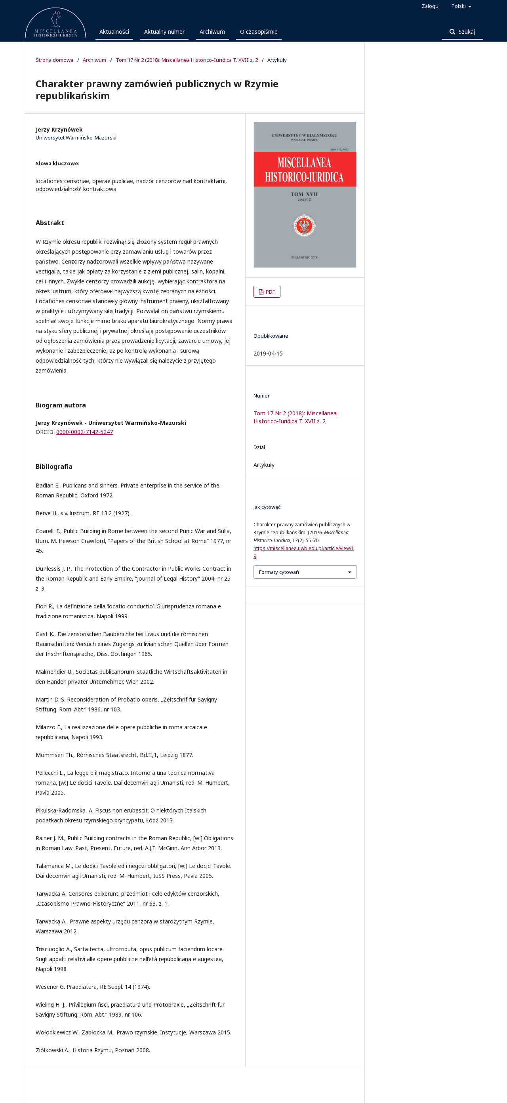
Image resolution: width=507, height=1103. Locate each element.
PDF (270, 291)
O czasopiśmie (259, 31)
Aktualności (114, 31)
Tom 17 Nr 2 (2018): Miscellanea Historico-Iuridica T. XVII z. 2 (187, 59)
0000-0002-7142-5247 (84, 432)
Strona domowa (54, 59)
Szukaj (466, 31)
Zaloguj (431, 6)
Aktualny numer (164, 31)
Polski (459, 6)
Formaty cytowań (279, 571)
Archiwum (212, 31)
